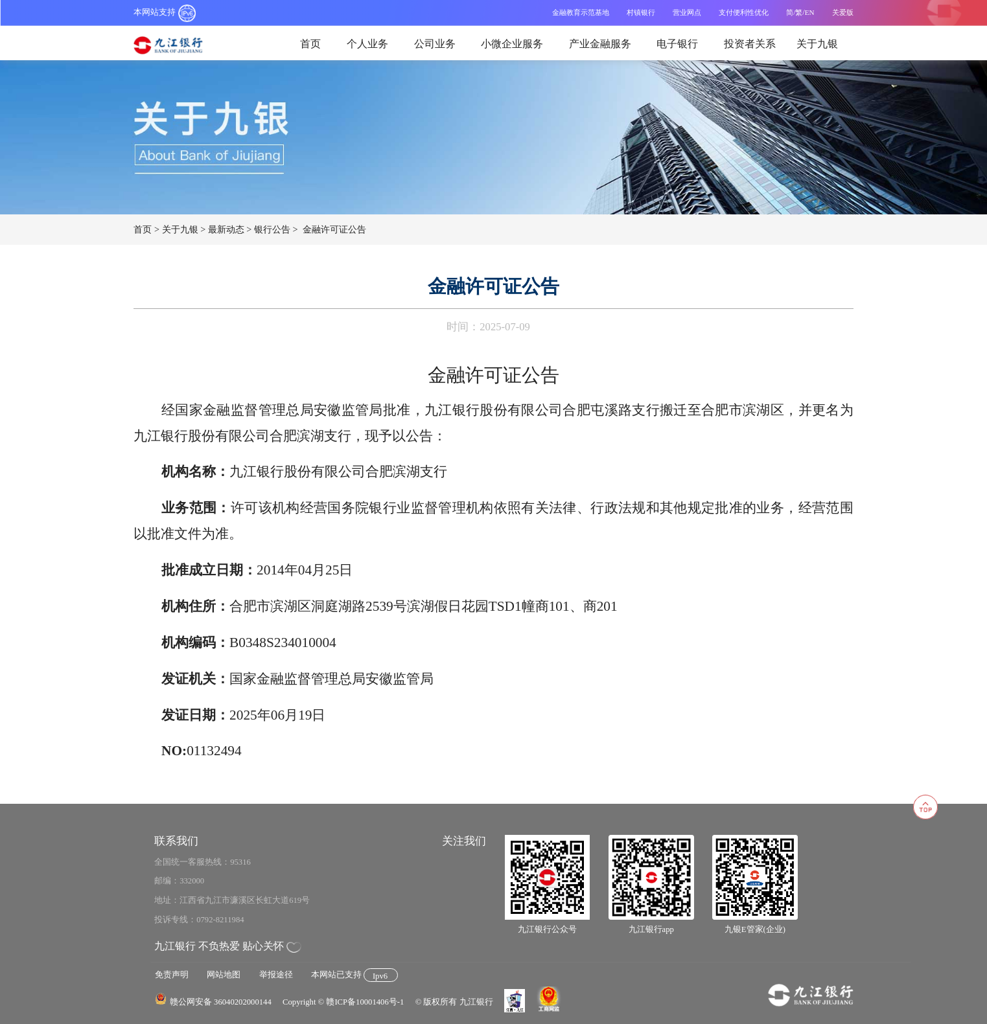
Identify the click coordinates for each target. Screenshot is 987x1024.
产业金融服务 (600, 43)
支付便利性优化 (744, 12)
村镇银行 (641, 12)
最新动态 (226, 229)
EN (810, 12)
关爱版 (842, 12)
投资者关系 (750, 43)
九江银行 (175, 45)
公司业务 (435, 43)
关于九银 (817, 43)
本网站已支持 (354, 974)
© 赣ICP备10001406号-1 (361, 1002)
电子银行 (677, 43)
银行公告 (272, 229)
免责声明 (172, 974)
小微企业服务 (512, 43)
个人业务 (367, 43)
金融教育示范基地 (580, 12)
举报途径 (276, 974)
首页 (310, 43)
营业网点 (687, 12)
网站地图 (223, 974)
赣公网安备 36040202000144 (221, 1002)
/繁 (797, 12)
